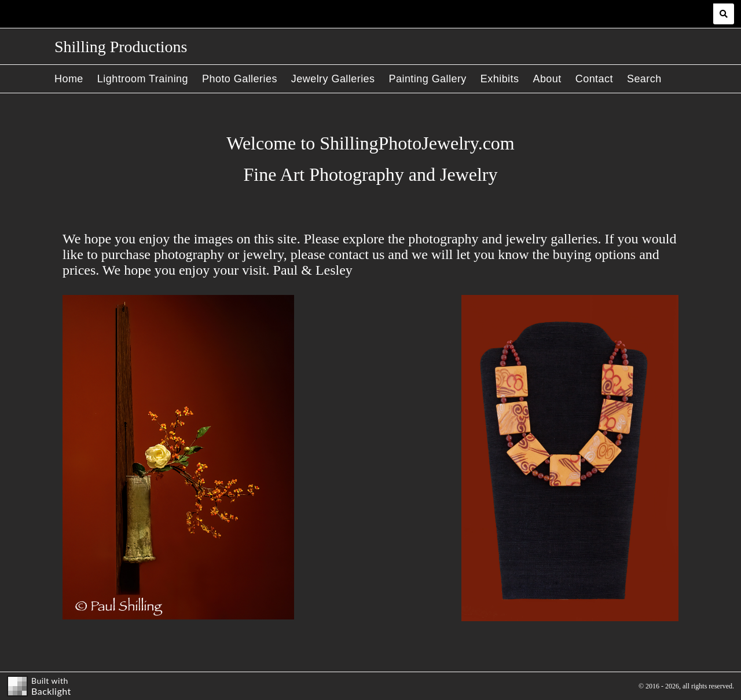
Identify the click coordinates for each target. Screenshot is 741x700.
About (547, 79)
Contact (594, 79)
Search (644, 79)
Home (68, 79)
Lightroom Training (142, 79)
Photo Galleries (239, 79)
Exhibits (499, 79)
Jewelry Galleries (333, 79)
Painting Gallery (428, 79)
